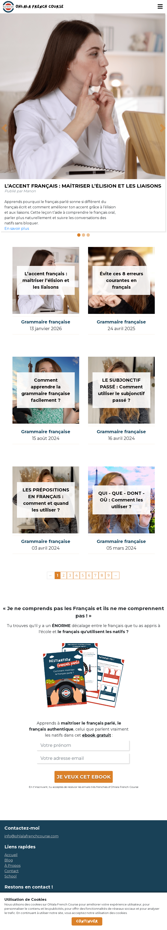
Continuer (87, 921)
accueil (11, 855)
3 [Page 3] (70, 575)
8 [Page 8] (102, 575)
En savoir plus (16, 228)
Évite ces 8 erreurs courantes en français (121, 280)
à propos (12, 866)
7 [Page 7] (95, 575)
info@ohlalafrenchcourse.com (31, 836)
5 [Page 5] (83, 575)
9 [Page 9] (108, 575)
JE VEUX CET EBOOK (84, 777)
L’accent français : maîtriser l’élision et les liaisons (82, 186)
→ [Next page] (115, 575)
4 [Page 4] (76, 575)
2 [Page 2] (63, 575)
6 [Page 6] (89, 575)
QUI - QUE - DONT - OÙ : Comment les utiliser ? (121, 500)
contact (11, 871)
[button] (4, 127)
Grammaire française (45, 322)
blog (8, 860)
